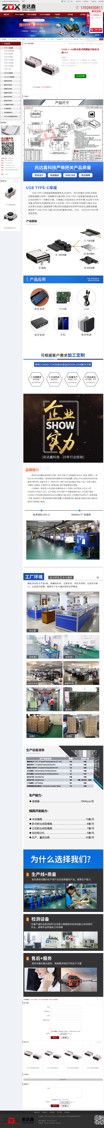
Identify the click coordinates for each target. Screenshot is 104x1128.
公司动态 (70, 14)
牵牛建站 (46, 1123)
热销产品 (3, 181)
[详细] (23, 1)
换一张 (70, 1033)
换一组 (16, 181)
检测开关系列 (8, 93)
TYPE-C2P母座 (8, 54)
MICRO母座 (22, 39)
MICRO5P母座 (30, 39)
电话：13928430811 (96, 17)
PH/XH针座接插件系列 (10, 116)
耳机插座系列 (8, 112)
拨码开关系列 (8, 100)
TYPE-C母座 (50, 39)
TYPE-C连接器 (19, 14)
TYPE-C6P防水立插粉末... (73, 1068)
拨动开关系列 (8, 96)
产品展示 (57, 14)
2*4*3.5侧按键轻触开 (10, 204)
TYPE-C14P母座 (8, 60)
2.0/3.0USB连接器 (45, 14)
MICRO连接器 (32, 14)
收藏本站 (85, 1)
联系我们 (3, 122)
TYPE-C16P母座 (8, 63)
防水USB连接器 (53, 999)
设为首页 (78, 1)
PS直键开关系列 (9, 104)
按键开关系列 (8, 89)
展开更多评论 (63, 1079)
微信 (65, 1)
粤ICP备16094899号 (52, 1121)
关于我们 (83, 14)
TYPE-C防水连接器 (43, 999)
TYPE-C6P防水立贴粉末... (93, 1068)
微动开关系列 (8, 85)
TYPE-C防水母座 (40, 39)
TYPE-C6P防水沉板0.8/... (53, 1068)
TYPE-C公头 (7, 69)
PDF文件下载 (80, 76)
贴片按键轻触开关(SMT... (10, 228)
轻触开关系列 (8, 81)
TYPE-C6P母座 (8, 57)
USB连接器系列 (59, 39)
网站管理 (58, 1123)
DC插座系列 (7, 108)
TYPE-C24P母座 (8, 66)
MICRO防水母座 (12, 39)
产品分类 (6, 43)
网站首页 (6, 14)
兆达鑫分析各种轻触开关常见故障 (10, 1)
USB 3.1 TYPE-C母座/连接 (71, 39)
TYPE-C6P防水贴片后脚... (32, 1068)
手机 (71, 1)
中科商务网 (52, 1123)
